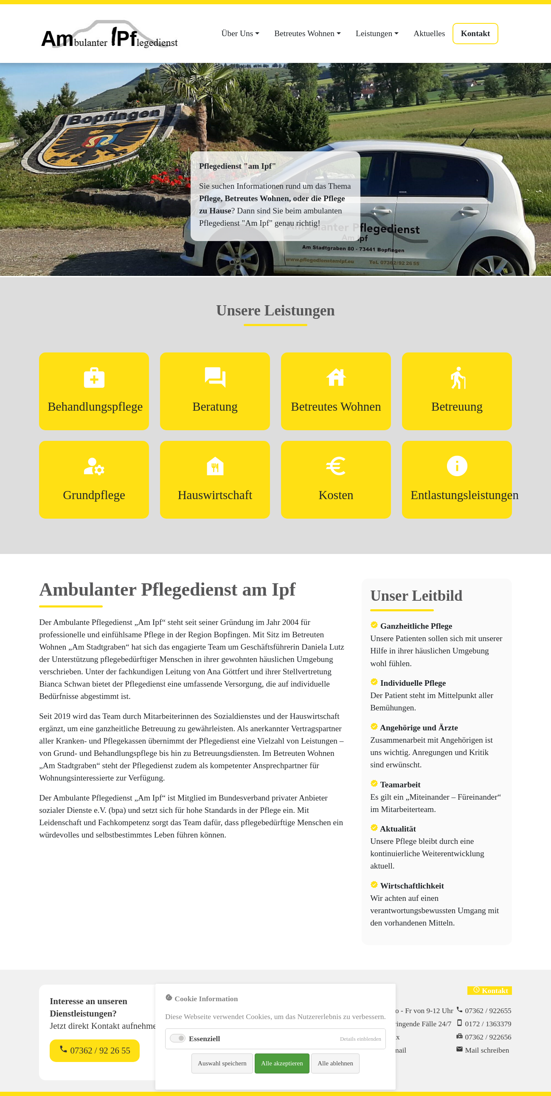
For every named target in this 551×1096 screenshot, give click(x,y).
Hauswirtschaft (215, 495)
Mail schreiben (487, 1050)
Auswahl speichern (222, 1063)
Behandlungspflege (95, 406)
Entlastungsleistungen (464, 495)
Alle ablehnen (335, 1063)
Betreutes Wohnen (336, 406)
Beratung (214, 406)
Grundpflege (94, 495)
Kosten (335, 495)
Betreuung (457, 406)
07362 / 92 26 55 (94, 1050)
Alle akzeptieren (282, 1063)
